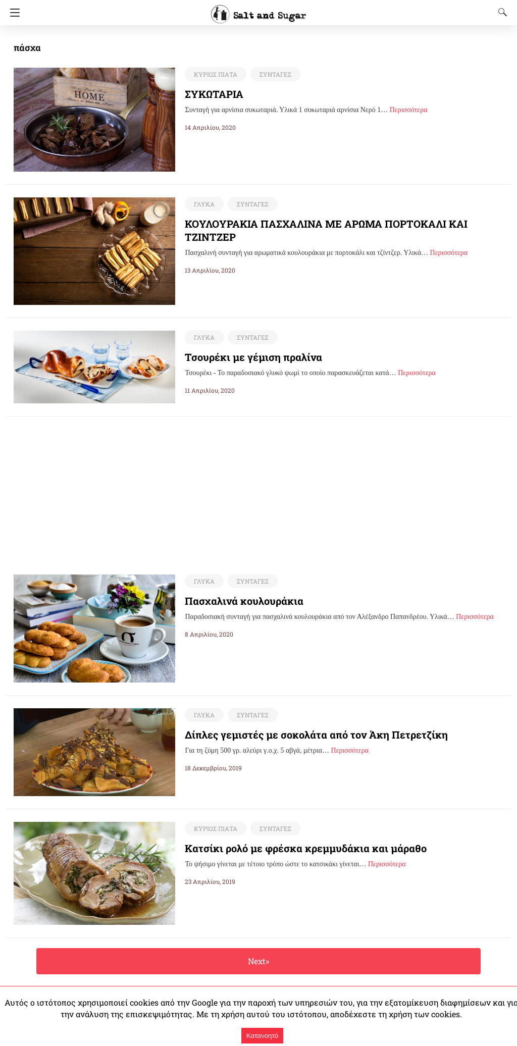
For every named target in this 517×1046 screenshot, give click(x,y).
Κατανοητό (262, 1035)
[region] (258, 487)
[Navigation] (12, 12)
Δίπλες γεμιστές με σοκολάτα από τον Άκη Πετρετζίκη (301, 735)
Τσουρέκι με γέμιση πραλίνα (245, 356)
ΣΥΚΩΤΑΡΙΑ (215, 93)
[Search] (500, 12)
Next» (258, 961)
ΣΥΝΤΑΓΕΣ (272, 74)
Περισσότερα (409, 110)
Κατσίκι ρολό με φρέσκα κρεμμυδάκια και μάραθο (293, 848)
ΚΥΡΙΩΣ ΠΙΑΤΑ (214, 74)
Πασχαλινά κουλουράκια (238, 601)
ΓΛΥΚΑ (203, 203)
